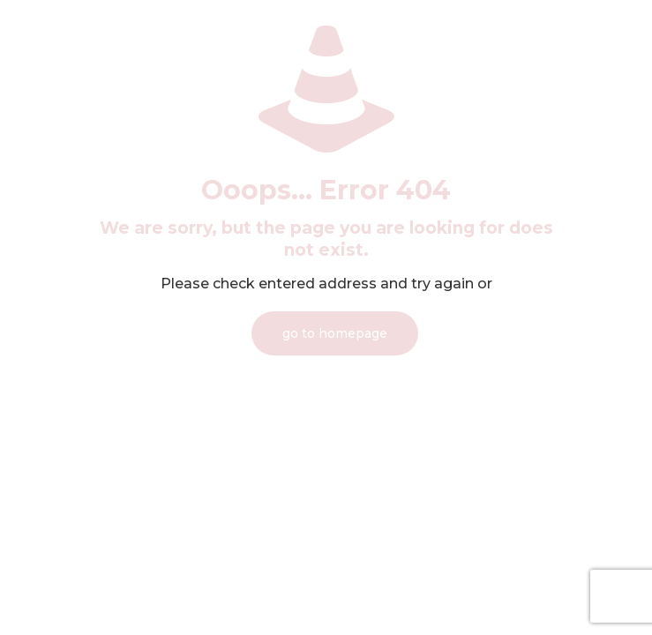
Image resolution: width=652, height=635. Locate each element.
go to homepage (334, 333)
